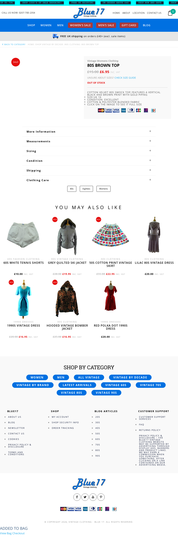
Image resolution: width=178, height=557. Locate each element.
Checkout (18, 533)
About (126, 12)
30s (97, 422)
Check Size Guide (125, 77)
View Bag (6, 533)
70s (97, 444)
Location (139, 12)
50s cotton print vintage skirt (110, 264)
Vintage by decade (130, 377)
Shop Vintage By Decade (49, 44)
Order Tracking (63, 428)
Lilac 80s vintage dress (154, 263)
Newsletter (16, 428)
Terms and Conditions (16, 453)
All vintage (89, 377)
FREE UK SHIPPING (84, 3)
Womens (103, 188)
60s (97, 439)
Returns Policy (150, 430)
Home (116, 12)
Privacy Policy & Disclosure (19, 445)
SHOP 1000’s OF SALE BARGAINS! (44, 3)
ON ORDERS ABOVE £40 (118, 3)
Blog (147, 25)
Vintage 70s (150, 385)
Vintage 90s (106, 393)
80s (72, 188)
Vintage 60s (116, 385)
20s (97, 416)
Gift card (129, 25)
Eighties (86, 188)
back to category (13, 44)
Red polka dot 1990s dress (111, 327)
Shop (31, 25)
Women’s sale (80, 25)
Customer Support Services (152, 417)
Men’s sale (106, 25)
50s (97, 433)
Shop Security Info (65, 422)
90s (97, 455)
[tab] (89, 131)
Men (60, 25)
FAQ (141, 424)
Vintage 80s (71, 393)
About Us (14, 416)
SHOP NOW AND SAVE (152, 3)
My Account (60, 416)
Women (46, 25)
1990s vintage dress (23, 325)
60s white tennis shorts (23, 263)
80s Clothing (72, 44)
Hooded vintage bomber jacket (67, 327)
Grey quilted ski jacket (67, 263)
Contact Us (154, 12)
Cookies (13, 439)
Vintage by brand (33, 385)
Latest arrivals (77, 385)
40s (97, 428)
